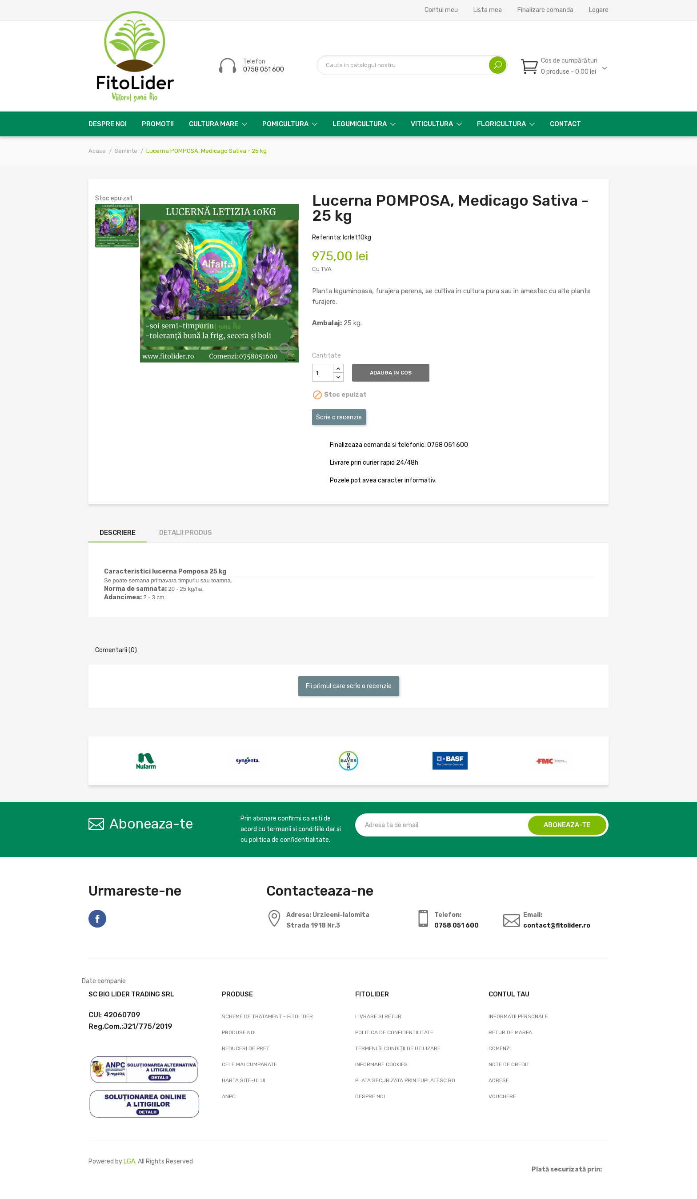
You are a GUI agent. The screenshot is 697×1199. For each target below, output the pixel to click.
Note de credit (509, 1064)
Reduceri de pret (245, 1048)
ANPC (229, 1096)
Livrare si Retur (378, 1016)
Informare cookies (381, 1064)
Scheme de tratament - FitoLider (267, 1016)
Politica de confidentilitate (394, 1032)
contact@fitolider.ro (556, 925)
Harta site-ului (243, 1080)
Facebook (97, 919)
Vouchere (502, 1096)
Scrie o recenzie (339, 417)
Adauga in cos (393, 373)
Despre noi (370, 1096)
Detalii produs (185, 533)
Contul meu (441, 10)
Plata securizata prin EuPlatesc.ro (405, 1080)
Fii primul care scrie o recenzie (349, 686)
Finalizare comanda (545, 10)
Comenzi (500, 1048)
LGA (129, 1161)
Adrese (499, 1080)
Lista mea (487, 10)
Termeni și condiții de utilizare (398, 1048)
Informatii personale (518, 1016)
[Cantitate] (322, 373)
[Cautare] (412, 65)
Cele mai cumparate (249, 1064)
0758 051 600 (263, 69)
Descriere (118, 533)
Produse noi (239, 1032)
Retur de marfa (510, 1032)
